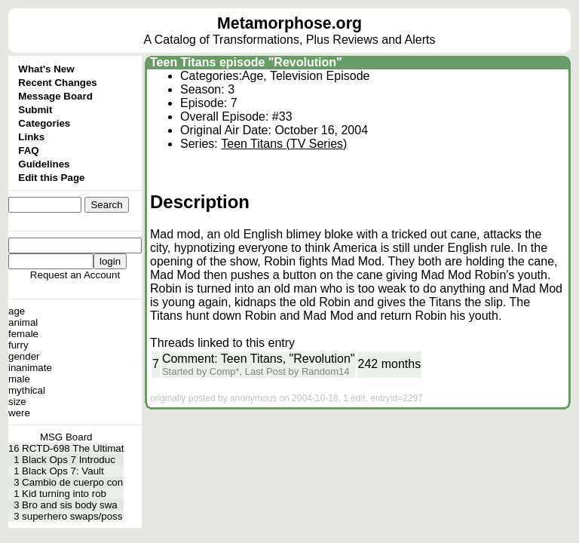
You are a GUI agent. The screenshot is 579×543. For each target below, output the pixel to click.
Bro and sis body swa (70, 505)
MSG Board (66, 437)
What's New (46, 69)
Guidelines (43, 164)
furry (18, 345)
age (16, 311)
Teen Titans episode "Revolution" (246, 62)
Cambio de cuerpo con (72, 482)
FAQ (28, 150)
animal (23, 322)
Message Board (55, 96)
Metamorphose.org (289, 23)
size (17, 401)
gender (24, 356)
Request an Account (75, 275)
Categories (44, 123)
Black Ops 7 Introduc (68, 459)
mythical (26, 390)
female (23, 333)
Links (31, 137)
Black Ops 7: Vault (63, 471)
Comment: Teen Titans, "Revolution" (258, 358)
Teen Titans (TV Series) (284, 143)
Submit (35, 109)
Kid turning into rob (64, 493)
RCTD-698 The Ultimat (73, 448)
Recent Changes (57, 82)
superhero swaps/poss (72, 516)
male (19, 379)
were (19, 413)
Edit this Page (51, 177)
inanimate (30, 367)
